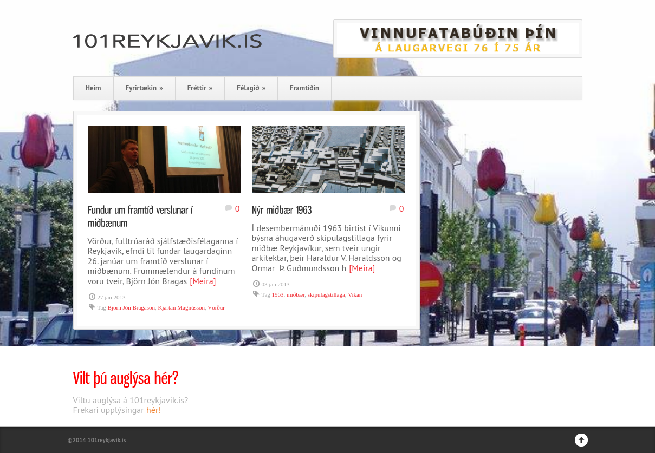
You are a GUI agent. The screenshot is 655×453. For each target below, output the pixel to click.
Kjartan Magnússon (181, 307)
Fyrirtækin (144, 88)
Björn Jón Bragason (131, 307)
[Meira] (203, 280)
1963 (278, 294)
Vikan (355, 294)
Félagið (251, 88)
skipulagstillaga (326, 294)
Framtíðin (304, 88)
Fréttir (199, 88)
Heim (93, 88)
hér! (153, 409)
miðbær (295, 294)
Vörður (216, 307)
